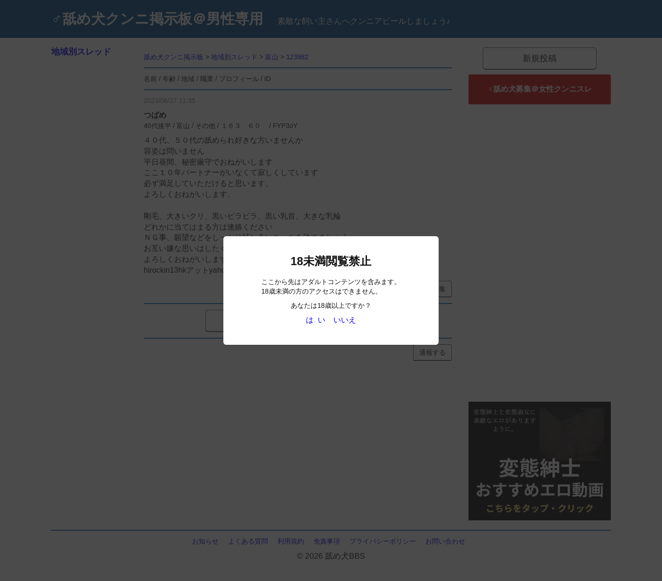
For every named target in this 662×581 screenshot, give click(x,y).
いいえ (344, 320)
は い (315, 320)
